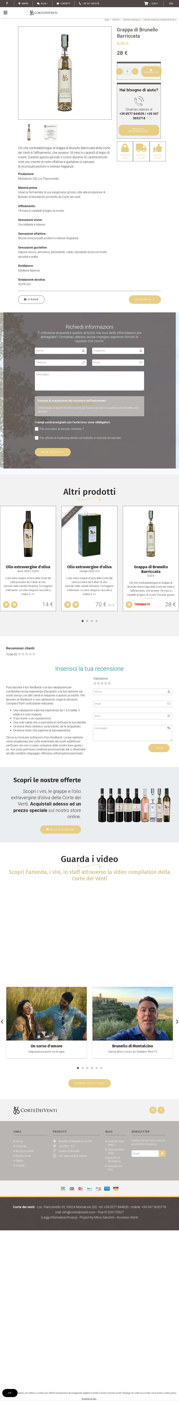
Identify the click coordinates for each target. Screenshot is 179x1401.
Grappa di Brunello (131, 20)
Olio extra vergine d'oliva (72, 1156)
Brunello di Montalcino (114, 1159)
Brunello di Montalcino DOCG (75, 1141)
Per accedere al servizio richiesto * (59, 429)
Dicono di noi (23, 1156)
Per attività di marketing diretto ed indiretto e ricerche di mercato (78, 438)
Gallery (19, 1160)
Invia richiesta (52, 452)
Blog (41, 3)
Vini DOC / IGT (67, 1146)
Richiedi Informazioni (138, 130)
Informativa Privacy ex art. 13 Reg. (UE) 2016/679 (66, 404)
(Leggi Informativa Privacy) (59, 1217)
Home (106, 20)
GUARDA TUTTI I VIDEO (89, 1083)
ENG (171, 3)
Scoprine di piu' (89, 1398)
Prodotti (116, 20)
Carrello (151, 71)
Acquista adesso (60, 829)
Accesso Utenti (127, 1217)
